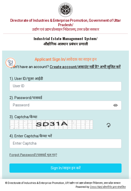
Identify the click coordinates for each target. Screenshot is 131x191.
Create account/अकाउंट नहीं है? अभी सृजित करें (85, 67)
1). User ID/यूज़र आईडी (26, 79)
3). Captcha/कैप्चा (23, 117)
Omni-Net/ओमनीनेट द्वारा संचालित (108, 186)
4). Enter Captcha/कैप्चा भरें (30, 136)
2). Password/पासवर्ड (25, 98)
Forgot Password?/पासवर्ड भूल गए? (33, 155)
